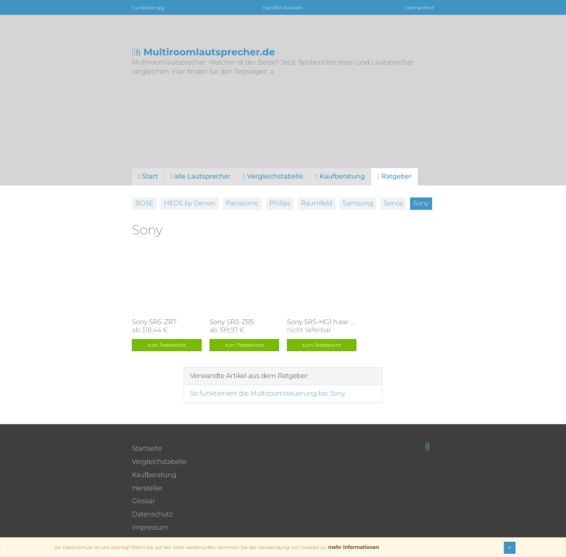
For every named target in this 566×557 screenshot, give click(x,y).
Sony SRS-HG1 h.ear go (323, 322)
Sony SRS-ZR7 (154, 322)
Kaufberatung (340, 176)
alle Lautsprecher (200, 176)
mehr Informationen (353, 547)
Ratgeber (394, 176)
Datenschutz (152, 514)
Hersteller (147, 488)
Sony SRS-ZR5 (232, 322)
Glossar (143, 501)
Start (148, 176)
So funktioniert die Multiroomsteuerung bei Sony (267, 393)
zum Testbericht (166, 345)
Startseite (147, 448)
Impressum (150, 527)
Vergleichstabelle (273, 176)
